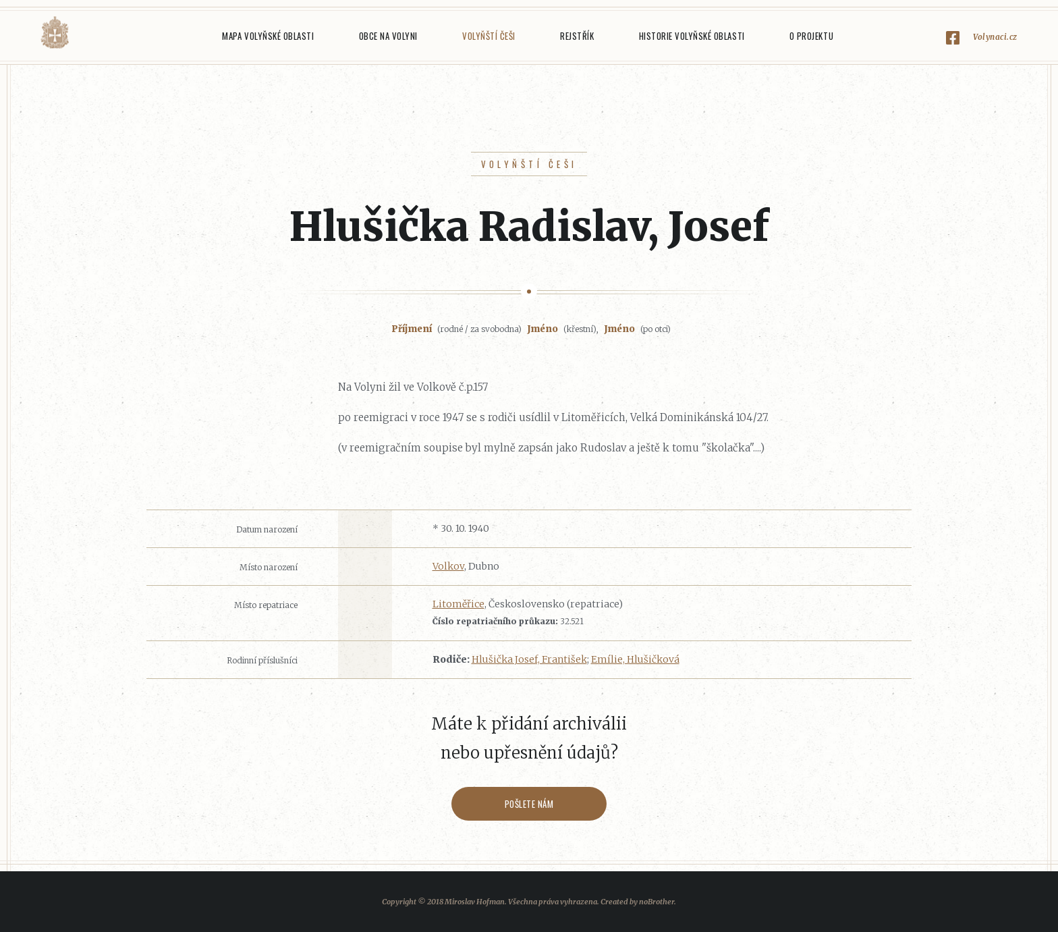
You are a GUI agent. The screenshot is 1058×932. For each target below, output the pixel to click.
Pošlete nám (529, 804)
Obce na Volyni (388, 36)
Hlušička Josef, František (529, 659)
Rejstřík (577, 36)
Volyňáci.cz (54, 33)
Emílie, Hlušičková (635, 659)
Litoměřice (458, 604)
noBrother (656, 901)
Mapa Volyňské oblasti (268, 36)
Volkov (448, 566)
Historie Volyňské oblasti (692, 36)
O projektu (811, 36)
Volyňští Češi (489, 36)
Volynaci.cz (995, 37)
